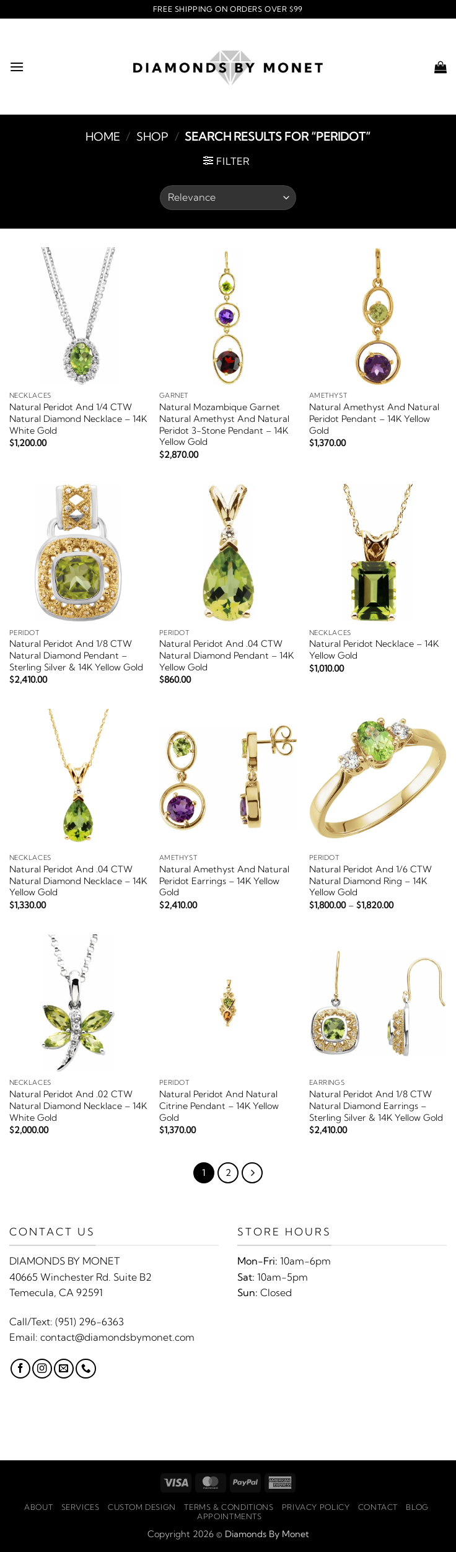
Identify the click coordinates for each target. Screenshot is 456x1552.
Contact (378, 1507)
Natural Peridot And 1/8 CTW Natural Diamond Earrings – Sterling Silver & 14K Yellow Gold (376, 1106)
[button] (16, 66)
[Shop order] (228, 197)
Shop (152, 136)
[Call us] (85, 1369)
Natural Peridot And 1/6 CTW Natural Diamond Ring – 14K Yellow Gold (370, 881)
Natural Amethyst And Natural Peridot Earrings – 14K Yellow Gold (224, 881)
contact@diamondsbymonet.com (117, 1337)
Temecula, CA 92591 (56, 1292)
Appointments (229, 1516)
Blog (417, 1507)
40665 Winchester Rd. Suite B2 (80, 1277)
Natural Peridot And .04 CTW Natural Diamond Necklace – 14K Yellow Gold (78, 881)
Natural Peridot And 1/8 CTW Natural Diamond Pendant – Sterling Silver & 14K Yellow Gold (76, 655)
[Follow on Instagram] (42, 1369)
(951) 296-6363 (89, 1321)
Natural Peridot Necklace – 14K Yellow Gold (374, 649)
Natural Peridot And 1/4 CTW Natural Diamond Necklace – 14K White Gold (78, 418)
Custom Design (142, 1507)
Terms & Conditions (228, 1507)
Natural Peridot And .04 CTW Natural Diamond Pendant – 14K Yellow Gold (226, 655)
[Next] (252, 1172)
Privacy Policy (316, 1507)
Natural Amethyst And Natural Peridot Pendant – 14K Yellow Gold (374, 418)
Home (103, 136)
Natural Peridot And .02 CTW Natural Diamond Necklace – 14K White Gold (78, 1106)
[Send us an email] (64, 1369)
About (38, 1507)
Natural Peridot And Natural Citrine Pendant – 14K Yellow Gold (219, 1106)
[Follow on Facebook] (20, 1369)
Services (80, 1507)
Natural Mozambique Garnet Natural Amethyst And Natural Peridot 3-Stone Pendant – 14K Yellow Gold (224, 424)
